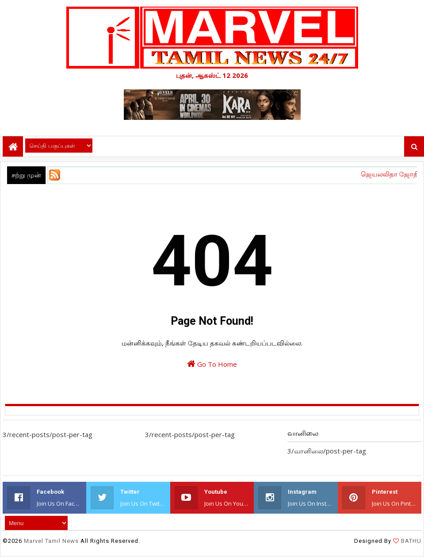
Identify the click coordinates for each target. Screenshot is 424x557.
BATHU (410, 541)
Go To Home (212, 364)
